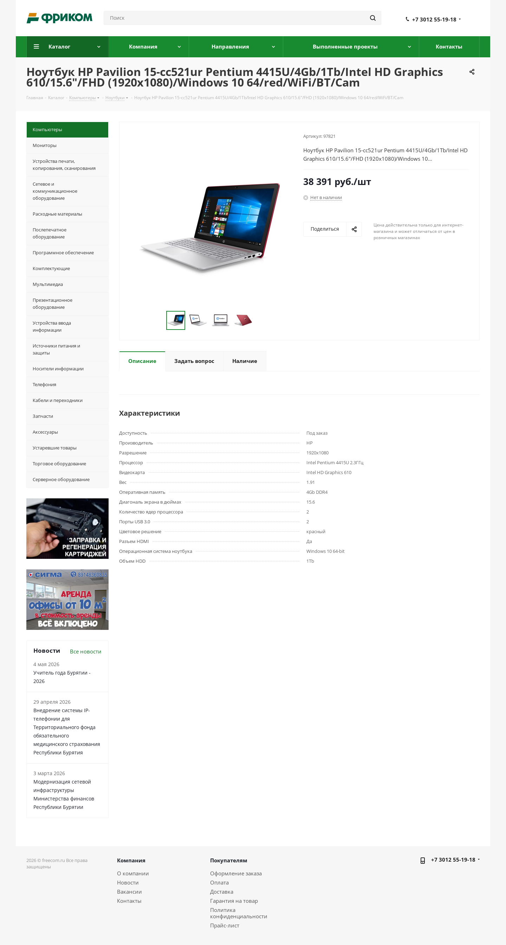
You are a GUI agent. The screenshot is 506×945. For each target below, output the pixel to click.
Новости (128, 882)
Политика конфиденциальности (238, 913)
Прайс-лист (224, 925)
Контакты (129, 900)
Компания (131, 860)
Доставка (221, 891)
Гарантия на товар (234, 900)
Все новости (86, 651)
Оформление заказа (236, 873)
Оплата (219, 882)
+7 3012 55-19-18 (434, 19)
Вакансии (129, 891)
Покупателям (228, 860)
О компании (133, 873)
